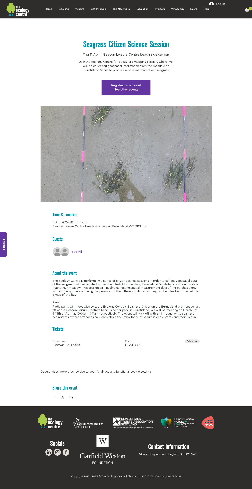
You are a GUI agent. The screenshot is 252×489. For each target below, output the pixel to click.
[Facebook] (66, 452)
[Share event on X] (62, 397)
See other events (126, 89)
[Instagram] (57, 452)
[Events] (3, 244)
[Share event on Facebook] (54, 397)
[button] (98, 9)
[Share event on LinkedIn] (71, 397)
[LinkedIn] (48, 452)
